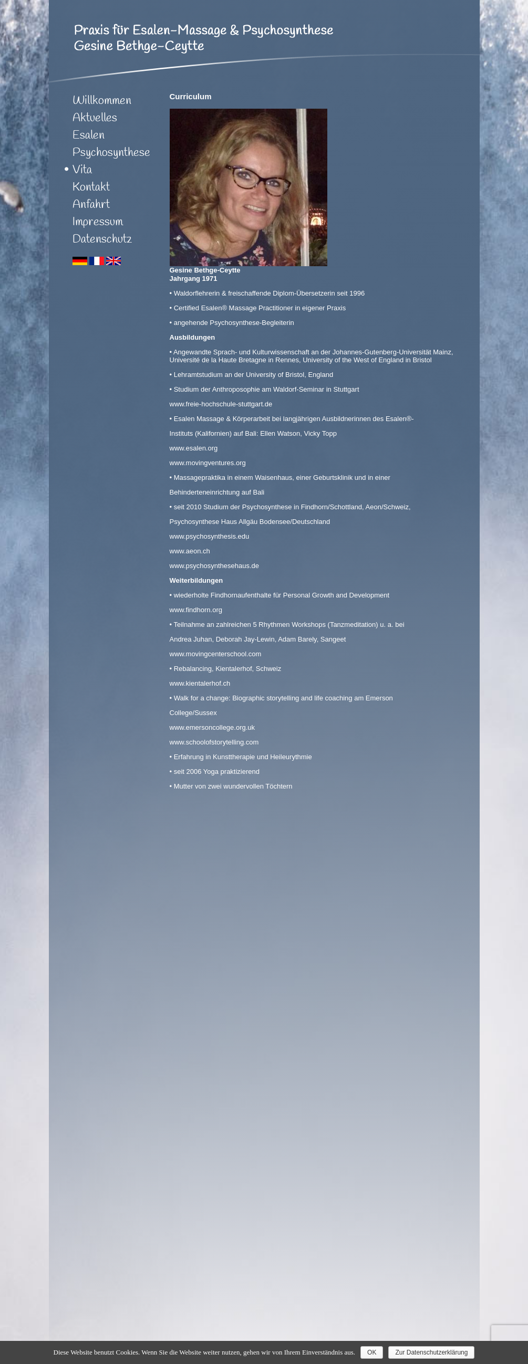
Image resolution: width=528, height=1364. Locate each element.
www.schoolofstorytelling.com (214, 742)
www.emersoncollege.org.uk (212, 727)
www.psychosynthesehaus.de (215, 566)
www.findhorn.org (196, 610)
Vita (82, 170)
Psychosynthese (111, 153)
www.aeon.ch (190, 551)
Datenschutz (102, 239)
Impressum (98, 222)
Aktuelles (95, 118)
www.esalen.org (194, 448)
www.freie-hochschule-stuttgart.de (221, 404)
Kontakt (91, 187)
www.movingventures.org (208, 463)
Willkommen (102, 101)
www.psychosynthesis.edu (210, 536)
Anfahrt (91, 205)
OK (371, 1352)
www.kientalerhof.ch (200, 683)
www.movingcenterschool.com (216, 654)
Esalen (89, 135)
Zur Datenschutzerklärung (431, 1352)
